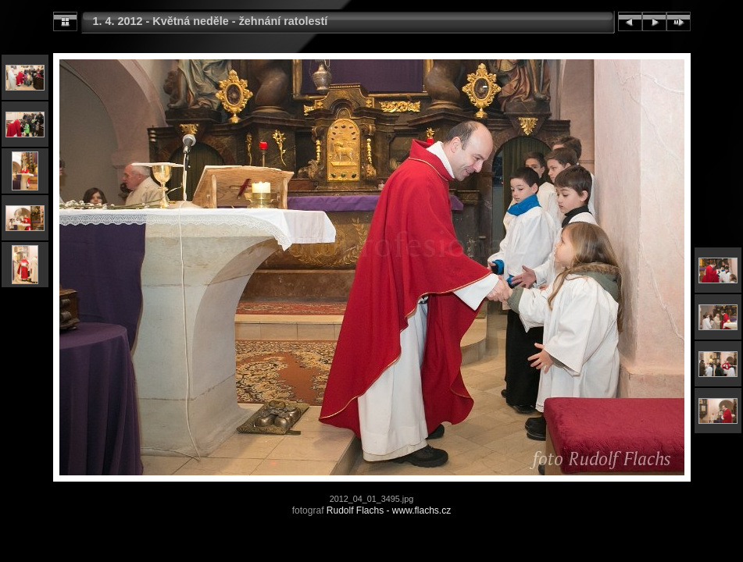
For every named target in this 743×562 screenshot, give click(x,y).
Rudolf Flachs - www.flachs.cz (389, 510)
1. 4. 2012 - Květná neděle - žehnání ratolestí (210, 21)
